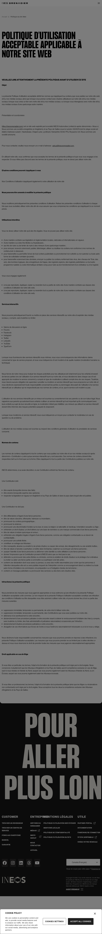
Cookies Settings (54, 923)
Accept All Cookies (80, 923)
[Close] (95, 915)
